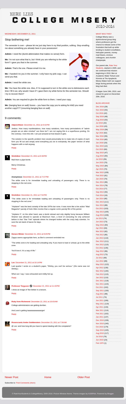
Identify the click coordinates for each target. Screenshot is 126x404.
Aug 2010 (100, 333)
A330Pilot (92, 394)
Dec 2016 (100, 107)
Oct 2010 (99, 327)
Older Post (84, 377)
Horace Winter (18, 234)
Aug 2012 (100, 254)
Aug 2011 (100, 294)
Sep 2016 (100, 116)
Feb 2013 (100, 235)
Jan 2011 (100, 317)
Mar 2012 (100, 271)
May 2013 (100, 225)
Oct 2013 (99, 208)
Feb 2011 (100, 314)
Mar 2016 (100, 136)
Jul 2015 (99, 159)
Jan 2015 (100, 179)
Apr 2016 (99, 133)
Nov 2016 (100, 110)
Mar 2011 (100, 310)
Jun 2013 (100, 222)
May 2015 (100, 166)
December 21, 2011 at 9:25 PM (37, 234)
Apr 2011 (99, 307)
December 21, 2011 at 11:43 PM (46, 286)
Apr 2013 (99, 228)
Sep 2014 (100, 192)
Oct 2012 (99, 248)
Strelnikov (16, 156)
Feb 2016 (100, 139)
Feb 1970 (100, 343)
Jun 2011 (100, 300)
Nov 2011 (100, 284)
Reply (14, 148)
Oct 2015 (99, 149)
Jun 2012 (100, 261)
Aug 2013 (100, 215)
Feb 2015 (100, 175)
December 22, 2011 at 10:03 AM (44, 301)
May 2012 (100, 264)
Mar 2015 (100, 172)
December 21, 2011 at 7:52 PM (34, 195)
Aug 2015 (100, 156)
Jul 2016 (99, 123)
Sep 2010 (100, 330)
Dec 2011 (100, 281)
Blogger (110, 394)
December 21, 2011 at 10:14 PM (28, 263)
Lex (13, 263)
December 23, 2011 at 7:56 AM (54, 322)
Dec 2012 (100, 241)
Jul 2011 (99, 297)
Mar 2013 (100, 231)
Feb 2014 (100, 195)
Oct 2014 (99, 189)
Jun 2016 (100, 126)
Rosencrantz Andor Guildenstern (26, 322)
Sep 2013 (100, 212)
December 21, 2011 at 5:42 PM (37, 125)
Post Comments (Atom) (25, 383)
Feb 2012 (100, 274)
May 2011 (100, 304)
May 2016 (100, 129)
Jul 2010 (99, 336)
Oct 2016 (99, 113)
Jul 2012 (99, 258)
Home (47, 377)
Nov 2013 (100, 205)
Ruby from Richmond (21, 301)
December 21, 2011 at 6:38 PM (34, 156)
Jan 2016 (100, 143)
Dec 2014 (100, 182)
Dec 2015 (100, 146)
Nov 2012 (100, 245)
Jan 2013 (100, 238)
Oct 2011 (99, 287)
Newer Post (11, 377)
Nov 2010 (100, 323)
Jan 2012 (100, 277)
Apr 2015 (99, 169)
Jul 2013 (99, 218)
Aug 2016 (100, 120)
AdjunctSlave (17, 125)
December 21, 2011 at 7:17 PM (35, 177)
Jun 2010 (100, 340)
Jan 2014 (100, 199)
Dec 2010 (100, 320)
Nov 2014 (100, 185)
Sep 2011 (100, 291)
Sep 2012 (100, 251)
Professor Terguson (20, 286)
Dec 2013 (100, 202)
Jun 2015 (100, 162)
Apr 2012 (99, 268)
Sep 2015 (100, 153)
